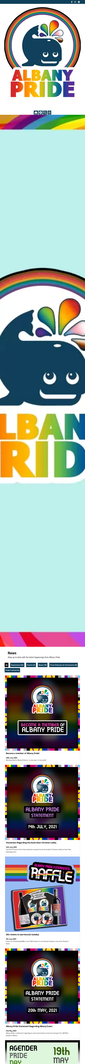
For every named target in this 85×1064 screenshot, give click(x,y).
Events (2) (31, 665)
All (7, 665)
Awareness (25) (17, 665)
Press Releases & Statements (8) (63, 665)
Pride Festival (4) (12, 670)
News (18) (43, 665)
